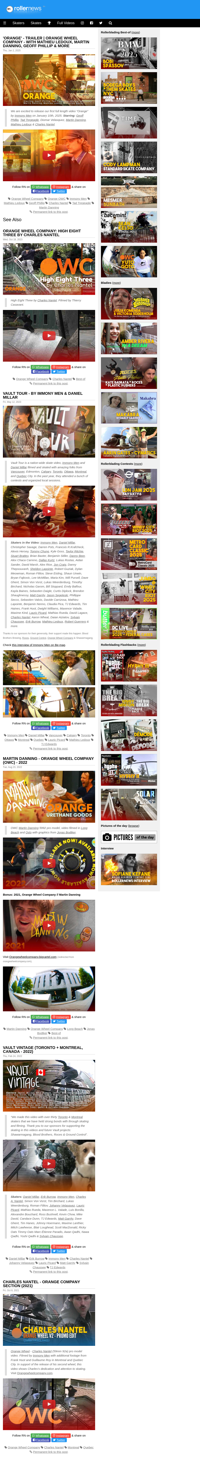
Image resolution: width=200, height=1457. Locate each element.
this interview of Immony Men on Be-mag (38, 645)
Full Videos (66, 23)
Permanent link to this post (50, 211)
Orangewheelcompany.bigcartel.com (32, 956)
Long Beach (75, 1028)
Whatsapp (42, 186)
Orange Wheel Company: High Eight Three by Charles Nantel (42, 233)
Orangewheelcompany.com (34, 1373)
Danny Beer (77, 555)
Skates (36, 23)
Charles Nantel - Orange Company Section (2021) (41, 1284)
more (135, 32)
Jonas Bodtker (66, 832)
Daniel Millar (19, 467)
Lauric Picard (37, 612)
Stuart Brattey (20, 555)
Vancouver (17, 471)
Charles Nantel (44, 124)
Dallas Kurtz (46, 560)
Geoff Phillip (37, 203)
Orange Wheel (20, 1351)
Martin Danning (76, 120)
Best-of (80, 379)
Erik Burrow (33, 621)
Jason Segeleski (57, 595)
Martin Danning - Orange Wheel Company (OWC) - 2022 (48, 760)
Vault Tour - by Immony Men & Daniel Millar (43, 395)
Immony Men (23, 115)
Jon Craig (60, 564)
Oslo (29, 832)
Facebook (42, 191)
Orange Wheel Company (27, 198)
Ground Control (38, 638)
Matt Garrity (37, 595)
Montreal (80, 471)
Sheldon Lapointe (41, 569)
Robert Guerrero (75, 621)
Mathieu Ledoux (21, 124)
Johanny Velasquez (62, 1205)
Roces (25, 638)
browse (133, 825)
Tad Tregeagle (29, 120)
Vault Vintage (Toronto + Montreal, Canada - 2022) (43, 1049)
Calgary (46, 471)
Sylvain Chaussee (51, 1236)
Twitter (60, 191)
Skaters (18, 23)
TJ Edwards (49, 744)
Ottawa (68, 471)
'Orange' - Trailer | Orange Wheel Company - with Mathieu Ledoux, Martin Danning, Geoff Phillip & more (46, 42)
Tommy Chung (39, 551)
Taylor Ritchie (74, 551)
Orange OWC (57, 198)
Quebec (21, 476)
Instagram (62, 186)
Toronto (57, 471)
